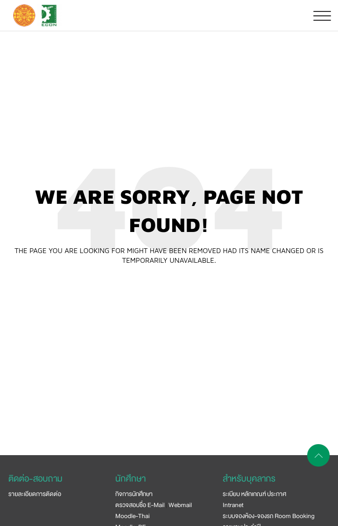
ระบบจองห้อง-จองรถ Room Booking (269, 516)
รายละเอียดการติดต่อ (34, 494)
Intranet (233, 505)
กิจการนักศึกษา (134, 494)
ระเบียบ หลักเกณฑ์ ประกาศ (254, 494)
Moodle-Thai (132, 516)
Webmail (180, 505)
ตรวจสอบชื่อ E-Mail (140, 505)
